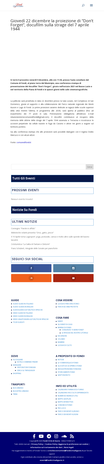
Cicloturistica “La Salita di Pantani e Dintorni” (30, 244)
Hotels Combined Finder (27, 362)
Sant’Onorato (64, 375)
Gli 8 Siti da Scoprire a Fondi (70, 366)
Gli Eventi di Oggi (65, 324)
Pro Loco (62, 408)
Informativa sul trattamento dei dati (46, 447)
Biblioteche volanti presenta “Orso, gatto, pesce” (32, 232)
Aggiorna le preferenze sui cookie (73, 444)
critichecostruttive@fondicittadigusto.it (65, 450)
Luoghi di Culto (65, 345)
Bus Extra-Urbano (21, 391)
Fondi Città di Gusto (51, 441)
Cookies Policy (51, 444)
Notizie (61, 359)
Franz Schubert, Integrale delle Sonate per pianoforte (34, 248)
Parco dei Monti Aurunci (68, 411)
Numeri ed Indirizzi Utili (68, 396)
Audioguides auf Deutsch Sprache (28, 310)
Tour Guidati (18, 322)
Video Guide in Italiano (23, 313)
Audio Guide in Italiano (23, 304)
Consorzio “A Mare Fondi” (73, 330)
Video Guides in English (23, 316)
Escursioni (62, 336)
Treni (15, 394)
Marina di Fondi (64, 327)
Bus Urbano (18, 388)
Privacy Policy (37, 444)
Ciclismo (61, 339)
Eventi (60, 321)
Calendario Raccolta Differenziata (73, 392)
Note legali (69, 447)
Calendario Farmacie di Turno (71, 389)
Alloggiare (18, 359)
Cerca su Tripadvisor (26, 370)
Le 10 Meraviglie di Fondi (68, 363)
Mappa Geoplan (64, 399)
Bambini (61, 342)
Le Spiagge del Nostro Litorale (75, 333)
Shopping (17, 373)
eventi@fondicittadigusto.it (52, 460)
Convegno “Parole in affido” (23, 228)
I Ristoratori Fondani (26, 367)
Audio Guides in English (23, 307)
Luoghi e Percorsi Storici (68, 304)
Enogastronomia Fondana (69, 369)
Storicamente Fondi (66, 372)
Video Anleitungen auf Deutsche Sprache (30, 319)
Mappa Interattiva (65, 402)
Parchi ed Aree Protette (68, 307)
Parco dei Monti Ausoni (68, 414)
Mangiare (17, 365)
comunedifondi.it (24, 142)
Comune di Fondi (65, 405)
